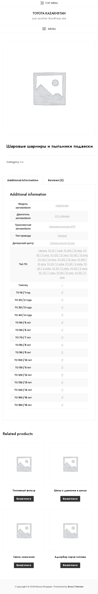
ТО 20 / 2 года (55, 264)
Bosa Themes (75, 586)
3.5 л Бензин (62, 216)
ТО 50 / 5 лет (60, 268)
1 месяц (42, 250)
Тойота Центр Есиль (62, 243)
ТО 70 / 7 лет (46, 273)
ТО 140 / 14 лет (47, 259)
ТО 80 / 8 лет (64, 273)
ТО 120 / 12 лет (59, 255)
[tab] (23, 180)
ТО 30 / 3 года (73, 264)
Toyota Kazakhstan (49, 13)
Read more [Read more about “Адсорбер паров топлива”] (70, 565)
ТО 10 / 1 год (55, 250)
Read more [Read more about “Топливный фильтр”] (23, 499)
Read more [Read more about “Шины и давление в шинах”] (70, 499)
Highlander (62, 205)
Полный (62, 235)
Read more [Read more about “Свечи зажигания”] (23, 565)
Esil (21, 162)
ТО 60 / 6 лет (78, 268)
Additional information (22, 180)
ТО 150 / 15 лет (66, 259)
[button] (49, 29)
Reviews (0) (56, 180)
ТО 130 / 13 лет (79, 255)
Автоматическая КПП (62, 226)
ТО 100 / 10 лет (72, 250)
